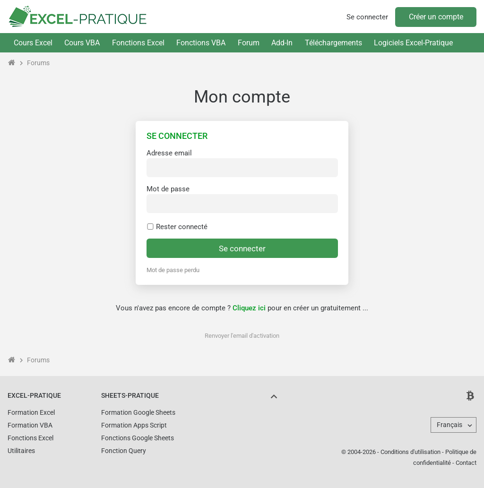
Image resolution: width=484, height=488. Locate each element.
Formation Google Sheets (138, 412)
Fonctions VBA (200, 42)
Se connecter (367, 17)
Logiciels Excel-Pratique (413, 42)
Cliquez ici (249, 308)
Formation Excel (31, 412)
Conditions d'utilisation (410, 451)
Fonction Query (123, 450)
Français (449, 424)
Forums (38, 63)
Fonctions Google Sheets (137, 438)
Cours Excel (33, 42)
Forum (248, 42)
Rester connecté (177, 227)
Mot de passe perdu (173, 270)
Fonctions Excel (138, 42)
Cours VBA (82, 42)
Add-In (282, 42)
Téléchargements (333, 42)
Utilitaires (21, 450)
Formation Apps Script (134, 425)
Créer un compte (436, 16)
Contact (466, 462)
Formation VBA (30, 425)
